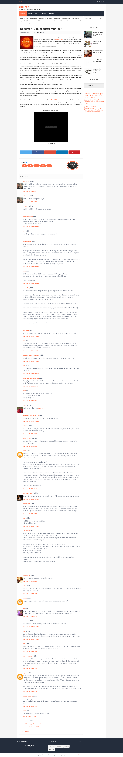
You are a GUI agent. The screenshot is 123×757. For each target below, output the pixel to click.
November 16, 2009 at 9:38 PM (31, 513)
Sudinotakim (26, 181)
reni (24, 608)
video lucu (51, 749)
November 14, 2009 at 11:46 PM (31, 351)
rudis (24, 365)
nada (24, 518)
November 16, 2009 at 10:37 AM (31, 499)
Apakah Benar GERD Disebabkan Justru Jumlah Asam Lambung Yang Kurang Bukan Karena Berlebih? (93, 109)
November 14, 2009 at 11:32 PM (31, 336)
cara (54, 746)
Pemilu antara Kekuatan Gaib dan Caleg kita (98, 51)
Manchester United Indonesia (31, 378)
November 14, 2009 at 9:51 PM (31, 191)
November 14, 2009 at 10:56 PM (31, 326)
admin (23, 162)
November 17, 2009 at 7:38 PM (31, 593)
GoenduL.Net (26, 621)
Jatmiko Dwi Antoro (28, 493)
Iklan (24, 568)
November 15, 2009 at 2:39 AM (31, 386)
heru (24, 231)
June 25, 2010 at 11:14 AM (29, 716)
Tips (36, 13)
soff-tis (25, 598)
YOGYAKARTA (26, 721)
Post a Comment (25, 731)
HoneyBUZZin (26, 575)
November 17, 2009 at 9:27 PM (31, 616)
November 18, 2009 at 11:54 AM (31, 639)
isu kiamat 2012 (59, 39)
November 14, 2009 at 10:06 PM (31, 226)
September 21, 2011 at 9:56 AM (31, 727)
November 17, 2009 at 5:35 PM (31, 581)
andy (24, 643)
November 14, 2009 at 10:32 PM (31, 237)
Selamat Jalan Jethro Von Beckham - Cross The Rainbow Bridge (94, 102)
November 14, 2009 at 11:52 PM (31, 361)
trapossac (25, 673)
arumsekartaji (26, 503)
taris (24, 340)
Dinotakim (25, 206)
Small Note (24, 6)
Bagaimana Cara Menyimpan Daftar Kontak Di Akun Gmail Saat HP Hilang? (93, 95)
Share (38, 152)
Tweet (26, 152)
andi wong (25, 425)
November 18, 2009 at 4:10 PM (31, 651)
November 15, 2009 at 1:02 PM (31, 433)
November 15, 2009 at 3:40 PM (31, 488)
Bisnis (44, 13)
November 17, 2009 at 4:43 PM (31, 571)
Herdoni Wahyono (27, 656)
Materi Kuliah (41, 408)
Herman (25, 450)
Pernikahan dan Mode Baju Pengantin (97, 42)
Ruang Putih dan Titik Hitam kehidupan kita (97, 60)
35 (38, 32)
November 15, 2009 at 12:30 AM (31, 373)
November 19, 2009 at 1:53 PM (31, 668)
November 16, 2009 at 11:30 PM (31, 526)
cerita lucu (59, 746)
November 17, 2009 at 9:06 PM (31, 604)
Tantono (25, 710)
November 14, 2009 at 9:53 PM (31, 212)
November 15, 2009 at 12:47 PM (31, 421)
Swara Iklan (26, 330)
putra (24, 390)
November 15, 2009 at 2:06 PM (31, 446)
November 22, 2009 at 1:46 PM (31, 706)
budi (24, 631)
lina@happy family (28, 216)
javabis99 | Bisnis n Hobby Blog (31, 355)
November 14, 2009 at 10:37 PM (31, 283)
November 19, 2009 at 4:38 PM (31, 691)
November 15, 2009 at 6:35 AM (31, 400)
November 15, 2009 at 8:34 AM (31, 411)
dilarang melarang (28, 696)
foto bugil (66, 746)
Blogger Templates (66, 755)
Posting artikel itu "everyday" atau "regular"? (97, 70)
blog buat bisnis (27, 241)
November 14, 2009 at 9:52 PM (31, 201)
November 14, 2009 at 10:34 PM (31, 266)
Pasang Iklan (26, 530)
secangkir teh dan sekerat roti (31, 415)
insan (24, 271)
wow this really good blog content (32, 724)
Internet (51, 13)
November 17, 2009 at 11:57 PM (31, 626)
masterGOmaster (27, 438)
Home (22, 13)
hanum (24, 585)
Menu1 (30, 13)
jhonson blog (26, 287)
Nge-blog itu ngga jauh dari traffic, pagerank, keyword (98, 33)
